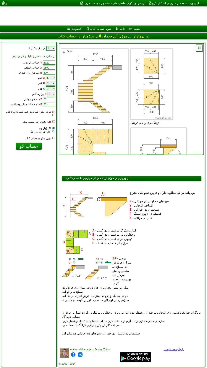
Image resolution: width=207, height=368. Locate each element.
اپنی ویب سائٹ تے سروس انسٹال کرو (175, 3)
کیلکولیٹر (76, 28)
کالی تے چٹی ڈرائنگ (42, 131)
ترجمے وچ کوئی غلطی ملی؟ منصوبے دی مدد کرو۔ (114, 3)
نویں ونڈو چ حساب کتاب (40, 138)
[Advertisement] (99, 15)
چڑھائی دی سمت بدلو (39, 121)
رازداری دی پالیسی (174, 349)
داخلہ (122, 28)
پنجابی (134, 28)
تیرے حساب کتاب (100, 28)
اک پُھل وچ (47, 128)
